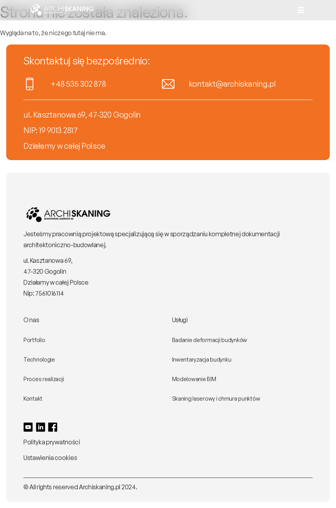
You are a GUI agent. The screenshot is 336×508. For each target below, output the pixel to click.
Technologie (39, 359)
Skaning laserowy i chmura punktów (216, 398)
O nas (31, 320)
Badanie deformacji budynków (209, 340)
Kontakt (33, 398)
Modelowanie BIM (194, 379)
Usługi (180, 320)
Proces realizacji (43, 379)
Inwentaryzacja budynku (201, 359)
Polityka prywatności (51, 442)
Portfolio (34, 340)
